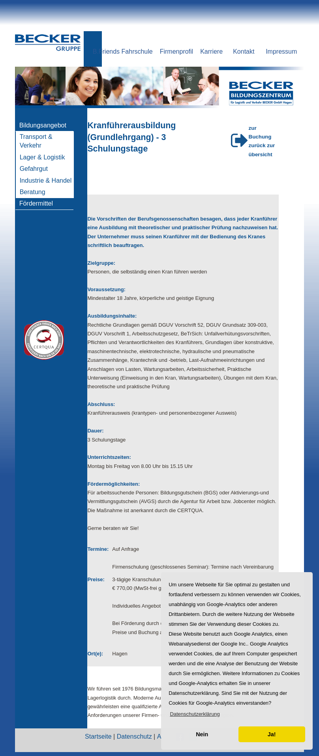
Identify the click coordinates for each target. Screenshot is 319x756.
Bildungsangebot (42, 125)
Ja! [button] (272, 734)
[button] (195, 714)
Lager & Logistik (42, 157)
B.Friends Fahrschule (123, 51)
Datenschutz (134, 736)
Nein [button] (202, 734)
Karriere (211, 51)
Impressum (281, 51)
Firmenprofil (176, 51)
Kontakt (243, 51)
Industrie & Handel (46, 180)
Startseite (98, 736)
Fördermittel (36, 203)
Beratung (32, 192)
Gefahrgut (34, 168)
